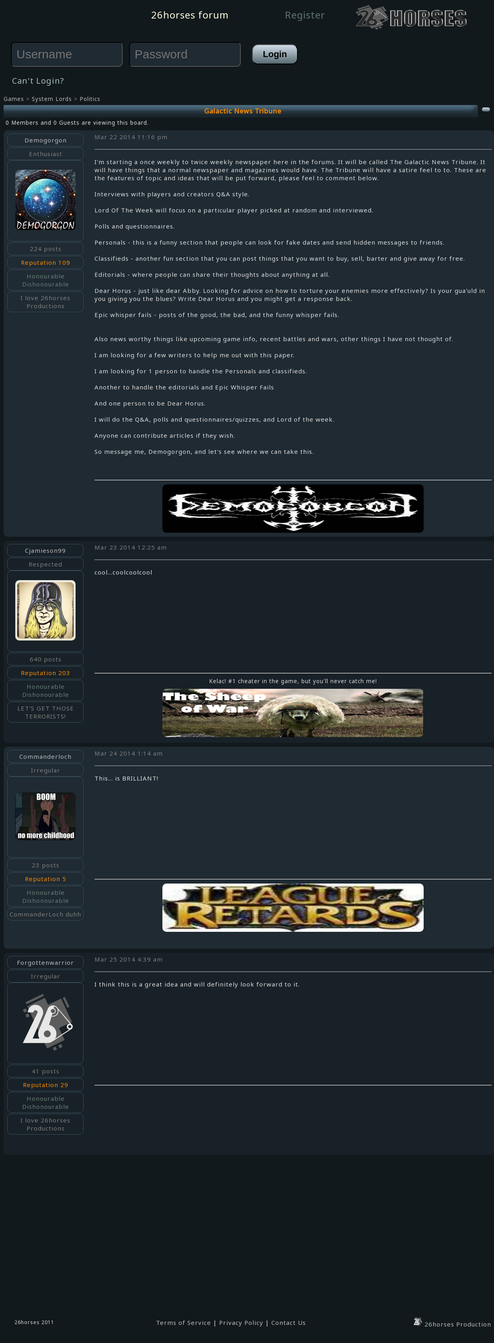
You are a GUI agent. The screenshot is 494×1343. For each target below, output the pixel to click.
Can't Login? (38, 80)
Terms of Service (183, 1322)
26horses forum (190, 14)
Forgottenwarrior (45, 962)
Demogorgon (46, 140)
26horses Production (451, 1324)
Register (305, 14)
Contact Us (288, 1322)
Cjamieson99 (45, 550)
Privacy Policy (241, 1322)
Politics (90, 99)
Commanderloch (45, 756)
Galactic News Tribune (242, 110)
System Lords (52, 99)
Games (14, 99)
